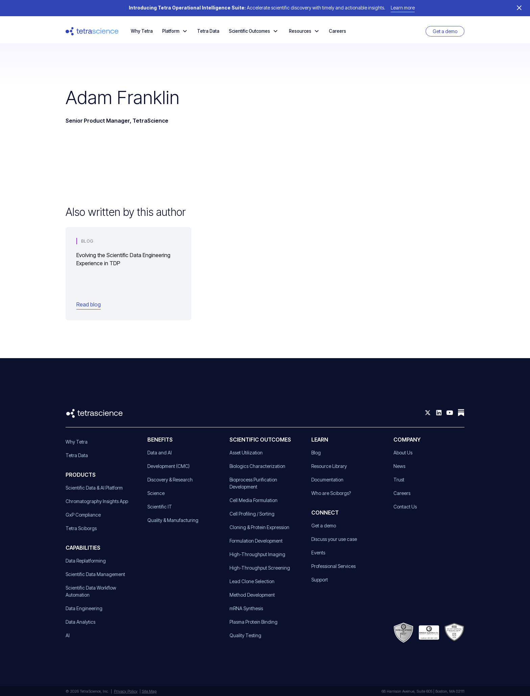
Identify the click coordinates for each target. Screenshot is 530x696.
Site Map (149, 691)
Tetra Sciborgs (81, 528)
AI (68, 635)
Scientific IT (159, 506)
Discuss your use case (334, 539)
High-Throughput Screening (260, 568)
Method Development (252, 595)
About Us (402, 452)
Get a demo (445, 31)
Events (318, 552)
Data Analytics (80, 622)
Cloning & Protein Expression (259, 527)
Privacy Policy (126, 691)
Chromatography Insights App (97, 501)
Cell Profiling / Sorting (252, 514)
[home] (92, 31)
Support (319, 579)
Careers (337, 31)
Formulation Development (256, 541)
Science (156, 493)
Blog (316, 452)
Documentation (327, 479)
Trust (398, 479)
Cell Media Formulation (254, 500)
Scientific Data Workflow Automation (91, 591)
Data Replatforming (86, 561)
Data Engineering (84, 608)
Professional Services (333, 566)
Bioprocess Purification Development (253, 483)
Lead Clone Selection (252, 581)
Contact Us (405, 506)
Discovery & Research (170, 479)
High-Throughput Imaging (257, 554)
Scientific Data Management (95, 574)
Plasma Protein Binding (254, 622)
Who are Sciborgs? (331, 493)
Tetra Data (208, 31)
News (399, 466)
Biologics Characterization (257, 466)
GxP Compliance (83, 515)
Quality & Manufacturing (172, 520)
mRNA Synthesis (246, 608)
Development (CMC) (168, 466)
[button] (175, 31)
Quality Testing (245, 635)
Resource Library (329, 466)
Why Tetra (142, 31)
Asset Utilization (246, 452)
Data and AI (159, 452)
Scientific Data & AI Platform (94, 488)
